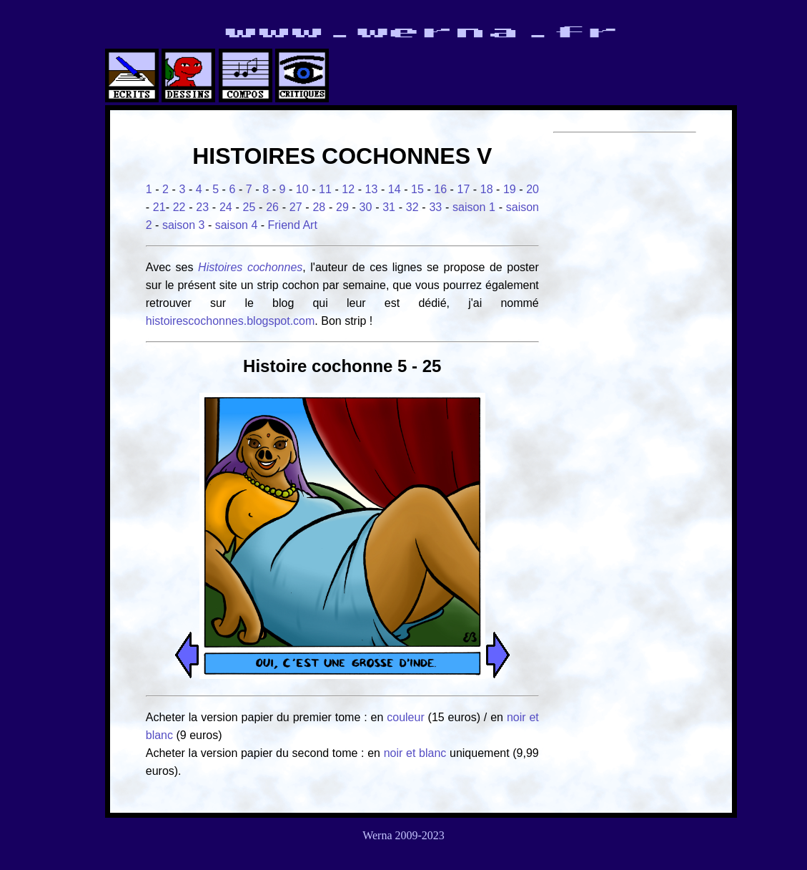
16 (440, 189)
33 (435, 207)
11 (325, 189)
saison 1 (473, 207)
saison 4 (236, 225)
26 (272, 207)
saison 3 (183, 225)
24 (225, 207)
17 (463, 189)
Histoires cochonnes (250, 267)
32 (412, 207)
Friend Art (292, 225)
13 (371, 189)
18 (486, 189)
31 (388, 207)
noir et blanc (415, 753)
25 (249, 207)
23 (202, 207)
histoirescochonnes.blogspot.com (230, 321)
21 (159, 207)
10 (302, 189)
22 (179, 207)
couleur (407, 717)
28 (318, 207)
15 (417, 189)
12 (348, 189)
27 (295, 207)
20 (532, 189)
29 (342, 207)
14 (394, 189)
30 (366, 207)
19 (509, 189)
